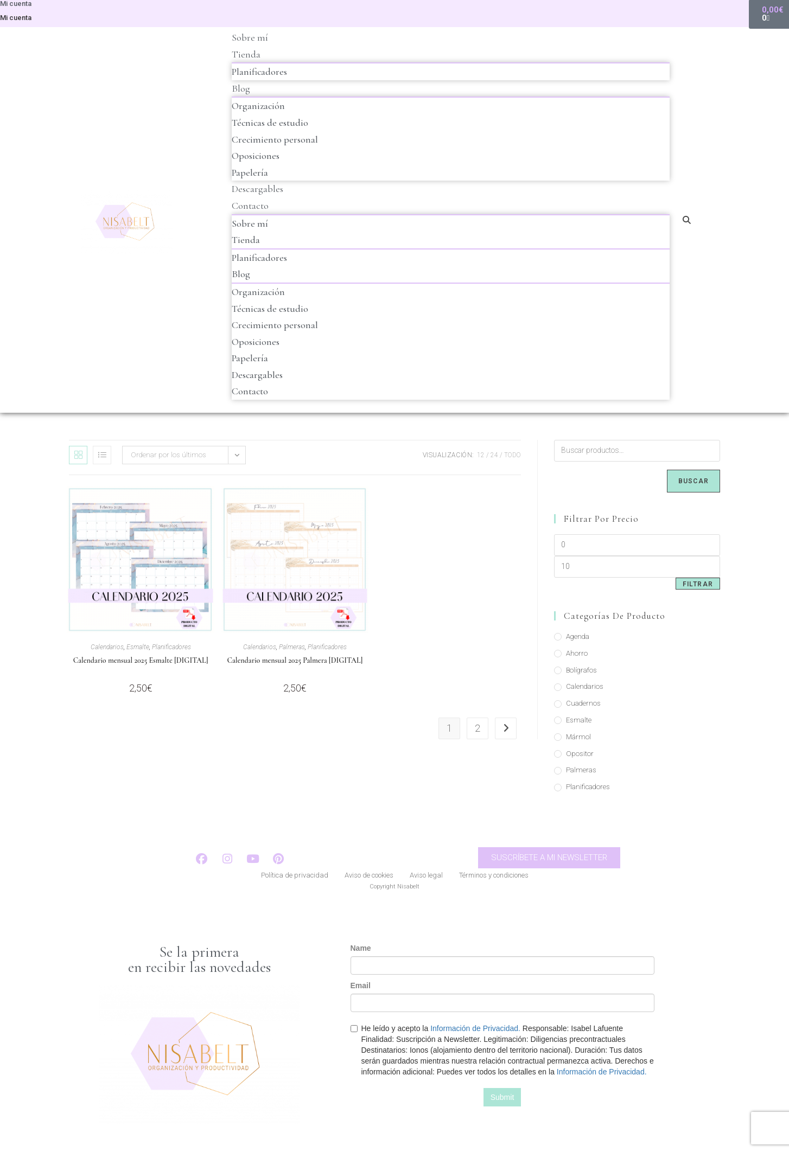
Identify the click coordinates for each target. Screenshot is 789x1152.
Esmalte (137, 647)
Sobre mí (250, 37)
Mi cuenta (15, 18)
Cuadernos (583, 703)
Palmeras (292, 647)
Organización (258, 106)
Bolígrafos (581, 670)
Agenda (577, 636)
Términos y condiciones (494, 876)
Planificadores (259, 72)
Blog (241, 88)
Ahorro (577, 653)
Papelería (250, 172)
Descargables (257, 189)
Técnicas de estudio (270, 123)
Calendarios (107, 647)
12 (481, 455)
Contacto (250, 206)
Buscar (693, 481)
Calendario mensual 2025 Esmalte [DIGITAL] (140, 660)
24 (494, 455)
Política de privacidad (294, 876)
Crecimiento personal (275, 139)
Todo (512, 455)
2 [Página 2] (477, 728)
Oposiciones (255, 156)
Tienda (246, 54)
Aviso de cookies (369, 876)
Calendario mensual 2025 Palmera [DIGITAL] (295, 660)
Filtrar (698, 584)
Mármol (578, 737)
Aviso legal (426, 876)
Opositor (580, 754)
